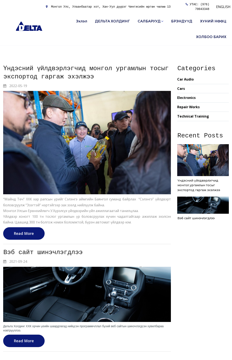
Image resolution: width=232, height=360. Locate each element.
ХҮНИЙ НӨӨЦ (213, 21)
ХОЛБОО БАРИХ (211, 37)
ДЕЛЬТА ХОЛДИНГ (112, 21)
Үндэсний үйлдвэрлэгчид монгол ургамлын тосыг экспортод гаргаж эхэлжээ (198, 185)
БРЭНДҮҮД (181, 21)
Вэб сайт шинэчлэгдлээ (43, 252)
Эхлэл (81, 21)
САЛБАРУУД (150, 21)
